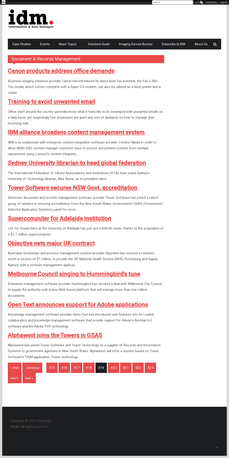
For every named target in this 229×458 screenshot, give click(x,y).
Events (45, 44)
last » (29, 378)
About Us (201, 44)
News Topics (67, 44)
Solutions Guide (99, 44)
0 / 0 (197, 2)
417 (77, 368)
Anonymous (211, 2)
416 (64, 368)
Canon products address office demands (61, 71)
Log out (224, 2)
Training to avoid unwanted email (51, 101)
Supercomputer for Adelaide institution (59, 218)
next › (15, 378)
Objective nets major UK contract (51, 243)
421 (126, 368)
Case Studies (21, 44)
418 (89, 368)
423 (150, 368)
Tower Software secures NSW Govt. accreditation (72, 187)
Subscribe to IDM (173, 44)
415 (52, 368)
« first (15, 368)
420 (113, 368)
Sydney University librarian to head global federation (77, 163)
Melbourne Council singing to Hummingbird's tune (74, 274)
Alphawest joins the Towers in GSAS (55, 335)
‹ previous (32, 368)
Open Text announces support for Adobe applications (78, 304)
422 (138, 368)
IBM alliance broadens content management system (76, 132)
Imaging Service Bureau (136, 44)
